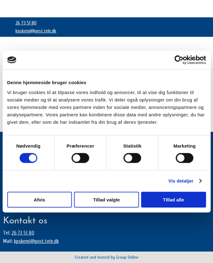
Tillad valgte (106, 199)
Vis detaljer (181, 180)
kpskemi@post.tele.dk (35, 31)
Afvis (39, 199)
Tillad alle (173, 199)
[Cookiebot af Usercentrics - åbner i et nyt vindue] (179, 60)
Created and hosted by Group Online (106, 257)
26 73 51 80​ (22, 233)
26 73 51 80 (25, 23)
